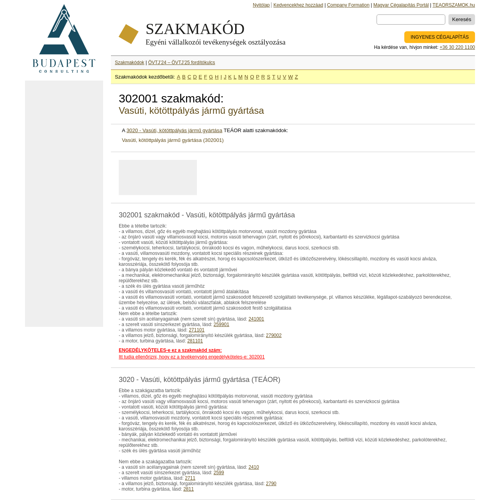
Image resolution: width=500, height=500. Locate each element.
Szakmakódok (129, 62)
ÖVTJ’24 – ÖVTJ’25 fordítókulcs (181, 62)
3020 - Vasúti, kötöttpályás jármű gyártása (174, 130)
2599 (219, 472)
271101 (196, 330)
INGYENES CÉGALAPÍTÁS (440, 37)
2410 (253, 467)
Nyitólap (261, 5)
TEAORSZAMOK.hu (453, 5)
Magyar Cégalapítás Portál (401, 5)
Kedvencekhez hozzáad (298, 5)
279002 (274, 335)
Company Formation (348, 5)
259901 (221, 324)
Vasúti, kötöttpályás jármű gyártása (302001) (173, 140)
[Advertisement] (64, 203)
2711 (190, 478)
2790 (271, 483)
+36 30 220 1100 (457, 47)
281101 (195, 341)
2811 (188, 489)
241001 (256, 319)
